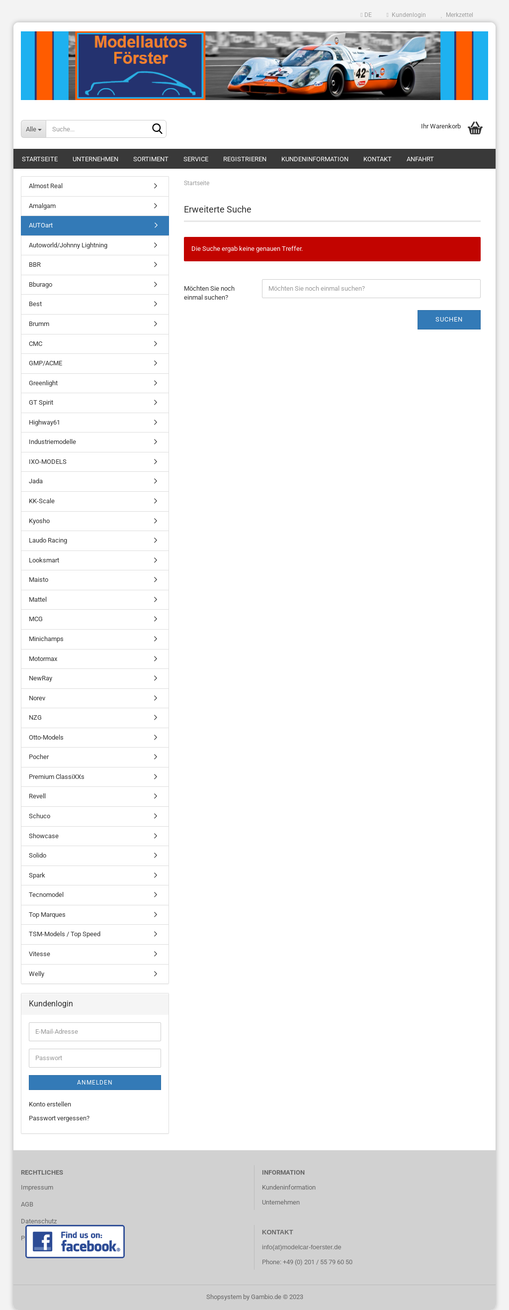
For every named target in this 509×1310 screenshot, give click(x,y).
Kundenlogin (406, 14)
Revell (37, 796)
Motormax (43, 658)
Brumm (39, 324)
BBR (35, 264)
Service (195, 159)
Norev (37, 698)
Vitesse (39, 954)
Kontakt (377, 159)
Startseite (40, 159)
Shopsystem (224, 1297)
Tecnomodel (46, 894)
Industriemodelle (52, 441)
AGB (27, 1204)
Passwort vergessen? (59, 1118)
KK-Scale (42, 501)
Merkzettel (457, 14)
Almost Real (46, 186)
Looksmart (44, 560)
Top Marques (47, 914)
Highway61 (44, 422)
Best (35, 304)
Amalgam (42, 206)
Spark (37, 875)
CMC (35, 343)
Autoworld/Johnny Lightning (68, 245)
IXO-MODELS (48, 461)
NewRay (40, 678)
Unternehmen (95, 159)
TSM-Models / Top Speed (64, 934)
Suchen (449, 319)
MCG (36, 619)
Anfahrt (420, 159)
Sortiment (151, 159)
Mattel (38, 599)
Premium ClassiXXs (57, 776)
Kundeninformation (314, 159)
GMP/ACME (45, 363)
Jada (36, 481)
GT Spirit (41, 402)
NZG (35, 717)
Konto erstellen (50, 1104)
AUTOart (41, 225)
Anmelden (95, 1082)
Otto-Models (46, 737)
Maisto (38, 579)
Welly (36, 974)
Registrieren (244, 159)
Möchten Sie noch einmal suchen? (209, 293)
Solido (37, 855)
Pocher (39, 757)
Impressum (37, 1187)
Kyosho (39, 521)
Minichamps (46, 639)
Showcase (44, 836)
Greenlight (43, 383)
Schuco (39, 816)
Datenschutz (39, 1221)
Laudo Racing (48, 540)
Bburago (40, 284)
